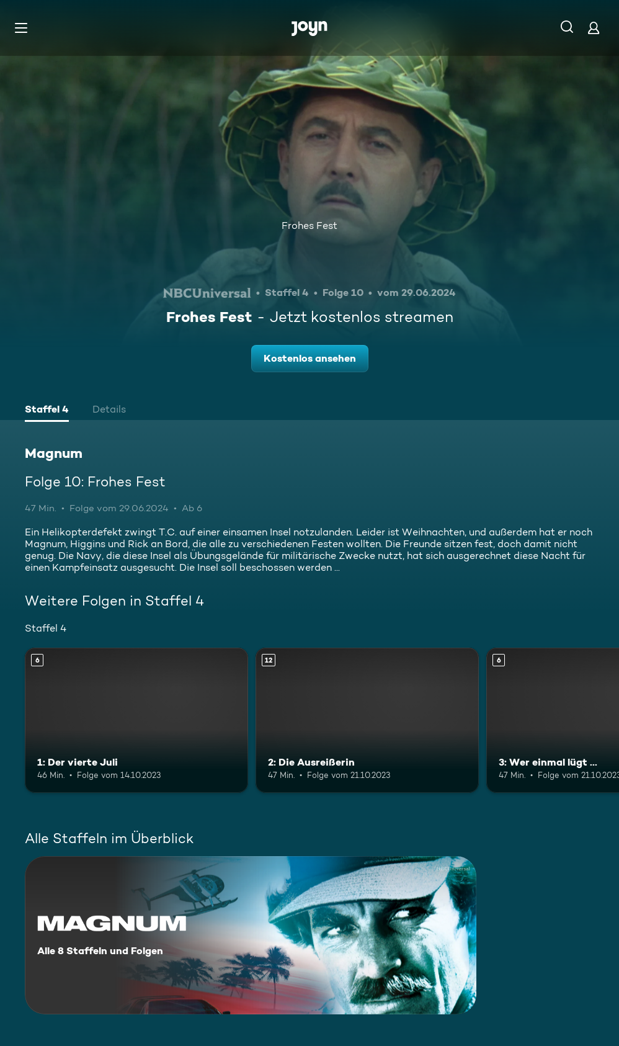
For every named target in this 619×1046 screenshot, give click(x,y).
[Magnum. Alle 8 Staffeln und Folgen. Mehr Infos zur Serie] (250, 935)
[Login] (593, 27)
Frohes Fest (309, 225)
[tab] (46, 411)
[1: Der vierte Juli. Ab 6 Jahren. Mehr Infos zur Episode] (136, 720)
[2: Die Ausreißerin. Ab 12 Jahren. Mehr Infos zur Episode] (367, 720)
